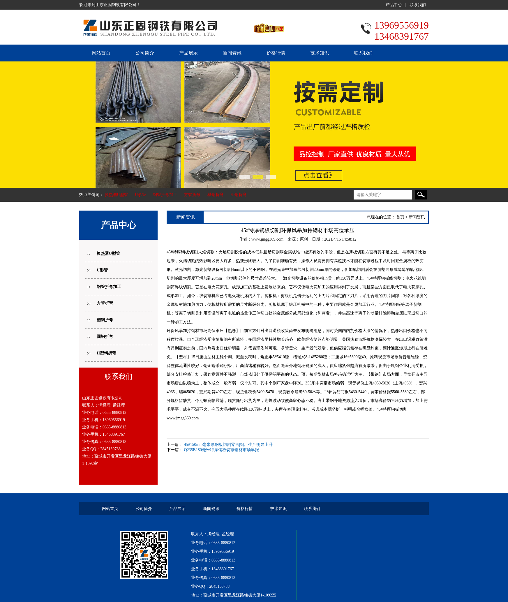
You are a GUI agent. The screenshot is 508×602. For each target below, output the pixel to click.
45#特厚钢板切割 (182, 252)
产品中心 (394, 5)
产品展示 (188, 52)
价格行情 (276, 52)
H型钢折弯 (106, 353)
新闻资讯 (232, 52)
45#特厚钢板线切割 (384, 278)
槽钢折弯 (215, 195)
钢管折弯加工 (165, 195)
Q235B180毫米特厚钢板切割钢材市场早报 (221, 450)
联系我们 (418, 5)
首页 (400, 217)
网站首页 (101, 52)
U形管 (140, 195)
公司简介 (144, 52)
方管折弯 (192, 195)
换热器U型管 (116, 195)
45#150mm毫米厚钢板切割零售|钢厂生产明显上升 (228, 444)
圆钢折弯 (238, 195)
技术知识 (319, 52)
